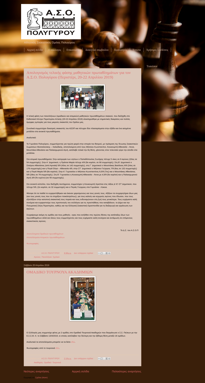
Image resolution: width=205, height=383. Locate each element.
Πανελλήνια (47, 257)
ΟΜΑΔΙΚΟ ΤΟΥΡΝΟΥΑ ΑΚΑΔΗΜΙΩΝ (60, 272)
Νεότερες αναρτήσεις (36, 371)
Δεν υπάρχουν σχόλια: (84, 253)
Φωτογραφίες (33, 243)
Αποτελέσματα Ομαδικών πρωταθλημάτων (45, 234)
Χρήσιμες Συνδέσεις (157, 49)
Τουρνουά (56, 362)
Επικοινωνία (73, 49)
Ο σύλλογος (54, 49)
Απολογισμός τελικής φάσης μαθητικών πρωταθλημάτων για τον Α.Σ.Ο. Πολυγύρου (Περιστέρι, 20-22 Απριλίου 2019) (79, 74)
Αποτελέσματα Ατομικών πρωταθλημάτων (46, 237)
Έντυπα (137, 49)
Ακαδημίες (38, 362)
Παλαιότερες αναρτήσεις (126, 371)
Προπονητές (120, 49)
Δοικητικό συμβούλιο (96, 49)
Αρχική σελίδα (35, 49)
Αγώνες (37, 257)
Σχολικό (56, 257)
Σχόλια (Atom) (41, 377)
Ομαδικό (47, 362)
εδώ (73, 342)
